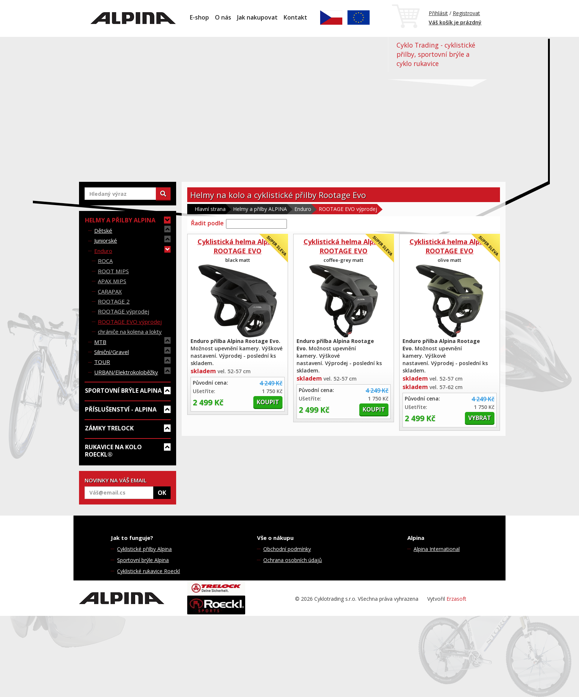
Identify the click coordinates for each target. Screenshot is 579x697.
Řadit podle (207, 223)
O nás (223, 17)
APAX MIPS (112, 281)
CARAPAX (110, 291)
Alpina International (437, 548)
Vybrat (479, 418)
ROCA (105, 260)
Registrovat (466, 13)
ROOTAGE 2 (114, 301)
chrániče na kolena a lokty (130, 331)
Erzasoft (456, 598)
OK (162, 493)
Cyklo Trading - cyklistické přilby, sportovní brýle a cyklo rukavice (436, 54)
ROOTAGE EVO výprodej (130, 321)
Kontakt (295, 17)
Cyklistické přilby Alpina (144, 548)
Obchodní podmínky (287, 548)
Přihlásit (438, 13)
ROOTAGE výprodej (123, 311)
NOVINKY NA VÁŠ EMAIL (116, 480)
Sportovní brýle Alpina (143, 560)
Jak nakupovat (257, 17)
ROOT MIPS (113, 271)
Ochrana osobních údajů (292, 560)
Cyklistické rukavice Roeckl (148, 571)
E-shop (199, 17)
